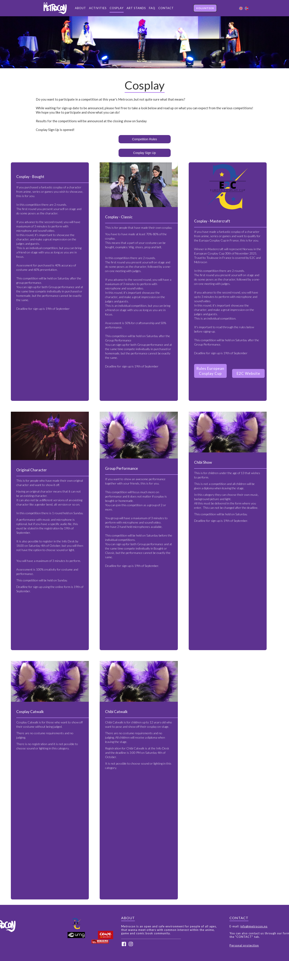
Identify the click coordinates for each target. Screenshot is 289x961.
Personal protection (244, 945)
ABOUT (80, 8)
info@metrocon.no (254, 926)
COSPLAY (117, 8)
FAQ (152, 8)
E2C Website (248, 373)
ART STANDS (136, 8)
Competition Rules (144, 139)
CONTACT (166, 8)
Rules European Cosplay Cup (210, 371)
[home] (55, 8)
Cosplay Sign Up (144, 153)
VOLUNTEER (205, 8)
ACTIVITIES (98, 8)
